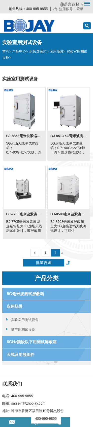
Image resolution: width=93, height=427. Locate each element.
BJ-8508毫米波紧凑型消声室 (68, 214)
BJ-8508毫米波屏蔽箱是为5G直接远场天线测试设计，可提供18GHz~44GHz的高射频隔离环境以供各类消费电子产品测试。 (68, 226)
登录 (79, 9)
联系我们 (12, 384)
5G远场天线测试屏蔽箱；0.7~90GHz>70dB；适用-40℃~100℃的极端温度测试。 (23, 148)
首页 (5, 51)
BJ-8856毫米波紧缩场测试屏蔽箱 (24, 136)
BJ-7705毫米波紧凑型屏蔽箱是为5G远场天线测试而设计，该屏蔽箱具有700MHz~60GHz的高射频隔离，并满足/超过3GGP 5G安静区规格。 (24, 226)
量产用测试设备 (23, 330)
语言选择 (70, 4)
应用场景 (56, 51)
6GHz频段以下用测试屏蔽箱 (32, 342)
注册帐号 (63, 9)
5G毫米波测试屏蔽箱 (25, 294)
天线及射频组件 (20, 354)
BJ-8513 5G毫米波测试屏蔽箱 (68, 136)
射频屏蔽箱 (38, 51)
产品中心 (19, 51)
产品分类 (47, 278)
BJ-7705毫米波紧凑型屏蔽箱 (24, 214)
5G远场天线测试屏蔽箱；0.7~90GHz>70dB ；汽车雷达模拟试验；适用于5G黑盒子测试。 (68, 148)
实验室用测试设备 (25, 320)
